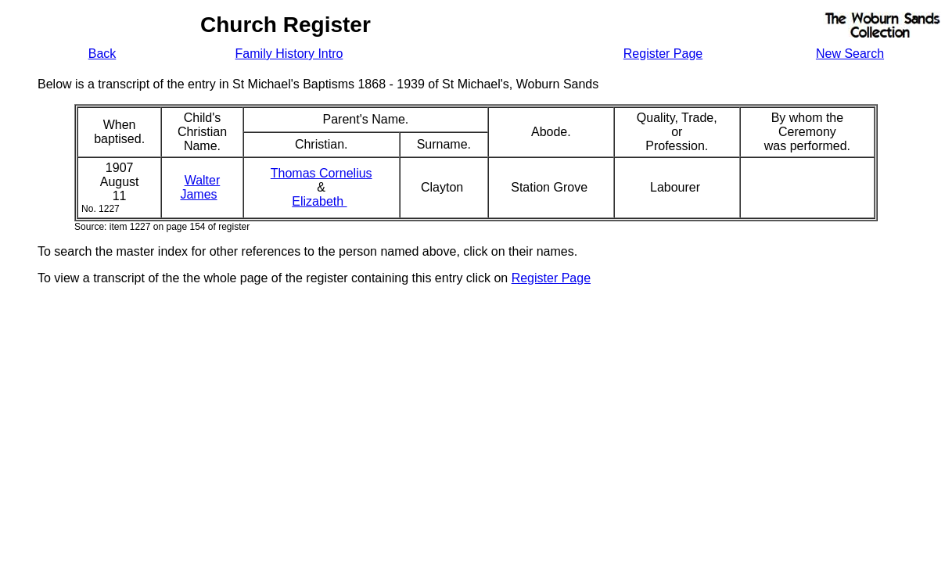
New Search (850, 53)
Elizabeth (319, 201)
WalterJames (200, 187)
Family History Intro (289, 53)
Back (102, 53)
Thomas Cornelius (321, 173)
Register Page (662, 53)
